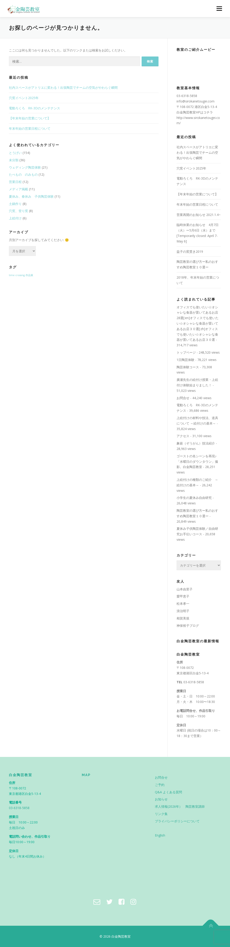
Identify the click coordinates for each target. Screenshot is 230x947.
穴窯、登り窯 (18, 211)
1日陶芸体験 (185, 360)
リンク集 (161, 814)
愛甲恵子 (183, 596)
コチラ (208, 112)
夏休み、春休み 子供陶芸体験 (31, 196)
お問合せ (183, 398)
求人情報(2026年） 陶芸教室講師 (180, 806)
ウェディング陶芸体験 (25, 167)
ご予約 (159, 785)
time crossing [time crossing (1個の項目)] (17, 275)
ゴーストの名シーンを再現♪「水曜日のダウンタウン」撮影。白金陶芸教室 (197, 461)
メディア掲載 (18, 189)
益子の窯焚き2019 (190, 251)
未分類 (14, 160)
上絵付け (15, 218)
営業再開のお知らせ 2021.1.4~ (199, 215)
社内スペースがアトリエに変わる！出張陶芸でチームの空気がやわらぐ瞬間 (63, 87)
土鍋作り (15, 204)
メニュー (219, 8)
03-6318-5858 (193, 682)
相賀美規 (183, 618)
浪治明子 (183, 611)
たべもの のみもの (23, 174)
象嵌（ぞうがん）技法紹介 (196, 443)
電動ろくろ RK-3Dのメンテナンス (34, 108)
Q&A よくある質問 (168, 792)
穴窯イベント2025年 (24, 98)
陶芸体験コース (188, 367)
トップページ (186, 352)
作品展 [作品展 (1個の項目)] (29, 275)
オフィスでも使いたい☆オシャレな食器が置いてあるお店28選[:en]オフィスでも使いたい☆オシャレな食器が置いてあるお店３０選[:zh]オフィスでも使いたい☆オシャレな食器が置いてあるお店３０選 (198, 323)
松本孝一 (183, 603)
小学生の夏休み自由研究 (194, 497)
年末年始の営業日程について (29, 128)
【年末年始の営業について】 (29, 118)
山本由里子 (185, 589)
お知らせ (161, 799)
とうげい (15, 153)
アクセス (183, 436)
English (160, 835)
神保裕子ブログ (188, 625)
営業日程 (15, 182)
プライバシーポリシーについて (177, 821)
